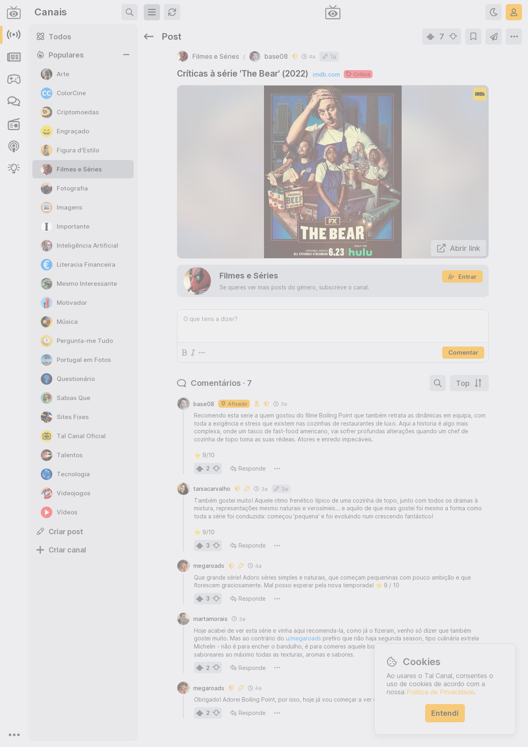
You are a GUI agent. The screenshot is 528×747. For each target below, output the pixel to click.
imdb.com (326, 74)
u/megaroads (303, 638)
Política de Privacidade (440, 692)
